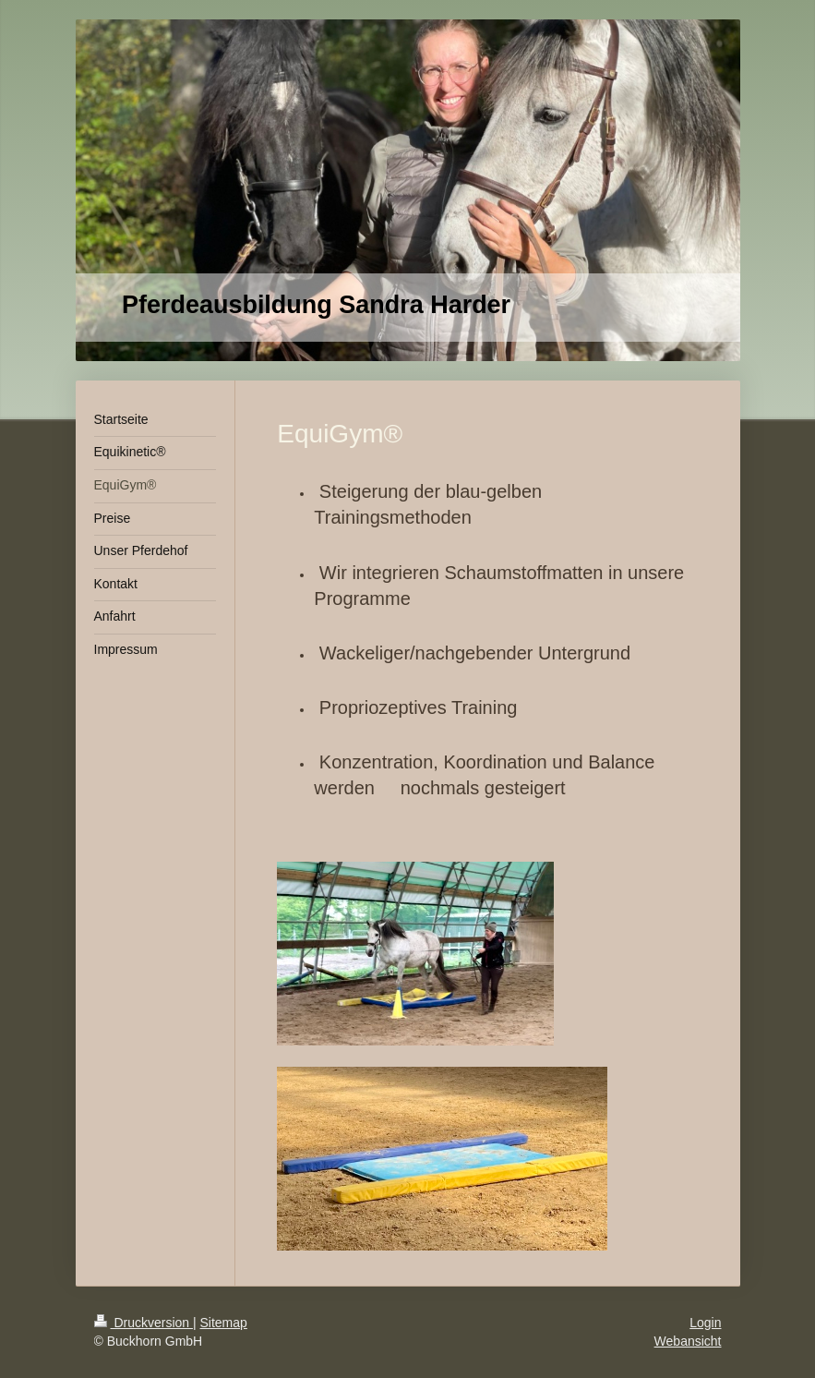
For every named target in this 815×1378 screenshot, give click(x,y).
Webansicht (688, 1341)
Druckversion (143, 1322)
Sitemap (223, 1322)
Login (705, 1322)
